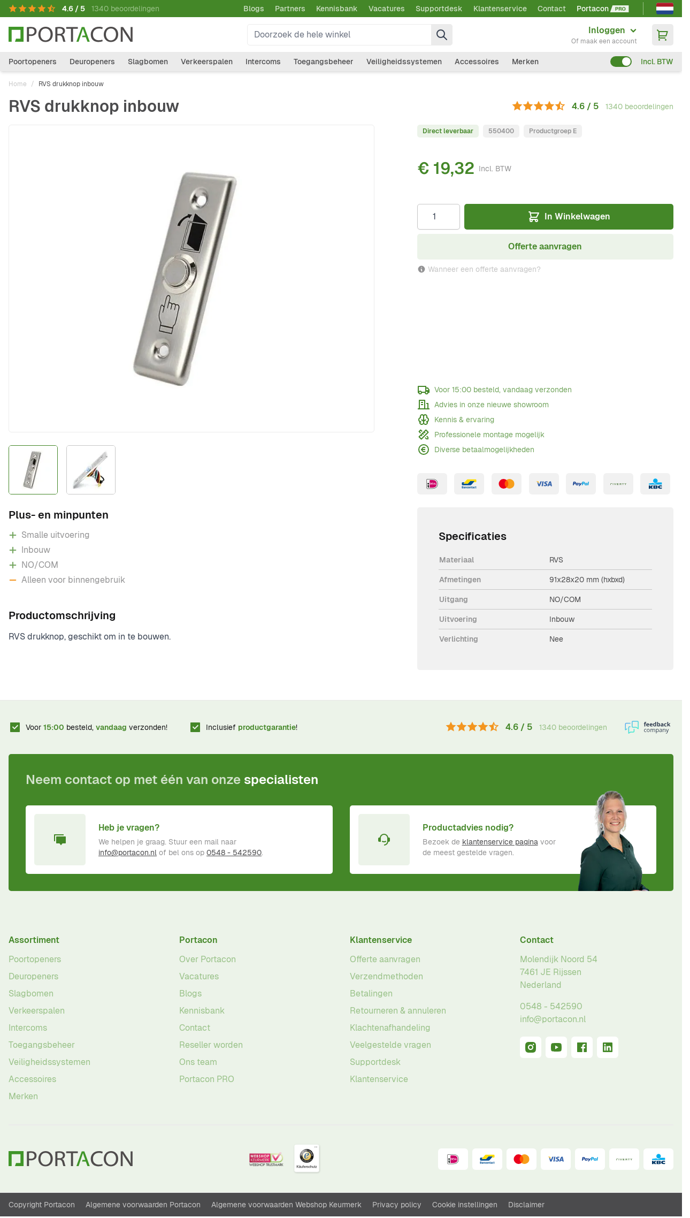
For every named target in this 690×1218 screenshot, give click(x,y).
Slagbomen (148, 61)
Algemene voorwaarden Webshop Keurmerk (286, 1204)
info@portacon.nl (127, 852)
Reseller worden (211, 1044)
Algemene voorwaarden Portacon (143, 1204)
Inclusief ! (251, 727)
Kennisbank (337, 8)
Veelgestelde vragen (390, 1044)
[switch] (621, 61)
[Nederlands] (664, 8)
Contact (552, 8)
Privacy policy (396, 1204)
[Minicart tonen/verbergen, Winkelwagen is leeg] (662, 34)
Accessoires (477, 61)
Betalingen (371, 993)
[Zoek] (442, 34)
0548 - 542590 (234, 852)
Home (18, 84)
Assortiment (34, 940)
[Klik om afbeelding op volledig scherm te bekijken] (191, 278)
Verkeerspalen (207, 61)
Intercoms (263, 61)
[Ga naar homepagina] (71, 34)
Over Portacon (207, 959)
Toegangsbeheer (324, 61)
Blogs (253, 8)
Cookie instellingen (464, 1204)
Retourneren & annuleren (398, 1010)
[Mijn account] (604, 34)
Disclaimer (526, 1204)
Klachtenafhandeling (390, 1027)
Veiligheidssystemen (404, 61)
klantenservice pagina (500, 842)
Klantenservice (500, 8)
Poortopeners (33, 61)
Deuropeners (92, 61)
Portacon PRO (206, 1079)
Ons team (198, 1062)
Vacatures (387, 8)
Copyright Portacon (42, 1204)
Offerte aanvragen (385, 959)
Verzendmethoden (386, 976)
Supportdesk (439, 8)
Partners (290, 8)
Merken (525, 61)
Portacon (198, 940)
